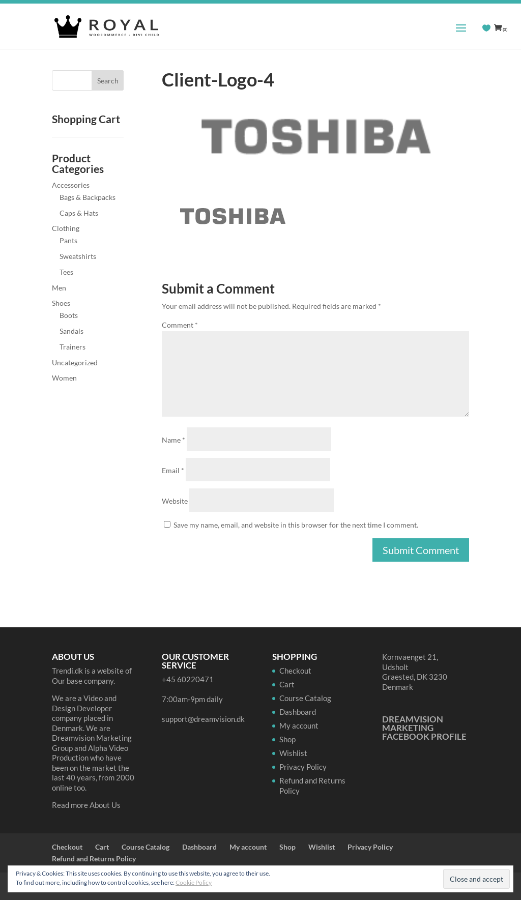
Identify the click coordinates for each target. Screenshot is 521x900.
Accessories (71, 185)
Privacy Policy (303, 766)
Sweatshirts (78, 256)
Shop (287, 739)
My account (299, 725)
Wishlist (293, 753)
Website (175, 501)
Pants (68, 240)
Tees (66, 272)
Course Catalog (305, 698)
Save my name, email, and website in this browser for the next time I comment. (295, 524)
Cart (287, 684)
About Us (105, 804)
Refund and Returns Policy (94, 858)
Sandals (71, 331)
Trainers (72, 346)
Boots (69, 315)
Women (64, 377)
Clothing (65, 228)
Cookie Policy (194, 882)
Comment (180, 325)
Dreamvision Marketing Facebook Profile (424, 728)
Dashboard (297, 711)
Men (59, 287)
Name (173, 440)
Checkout (295, 670)
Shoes (61, 303)
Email (173, 470)
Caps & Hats (79, 213)
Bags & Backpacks (87, 197)
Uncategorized (75, 362)
